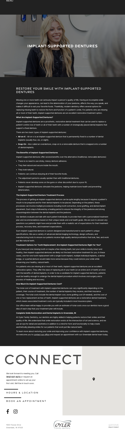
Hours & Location (22, 392)
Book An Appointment (26, 401)
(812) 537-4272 (13, 377)
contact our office (42, 334)
